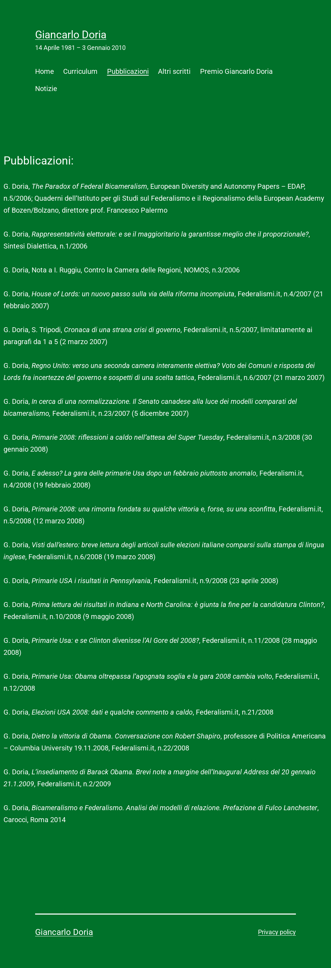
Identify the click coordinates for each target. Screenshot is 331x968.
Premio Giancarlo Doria (236, 71)
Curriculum (80, 71)
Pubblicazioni (128, 71)
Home (44, 71)
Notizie (46, 88)
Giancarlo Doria (70, 34)
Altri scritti (174, 71)
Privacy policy (277, 932)
